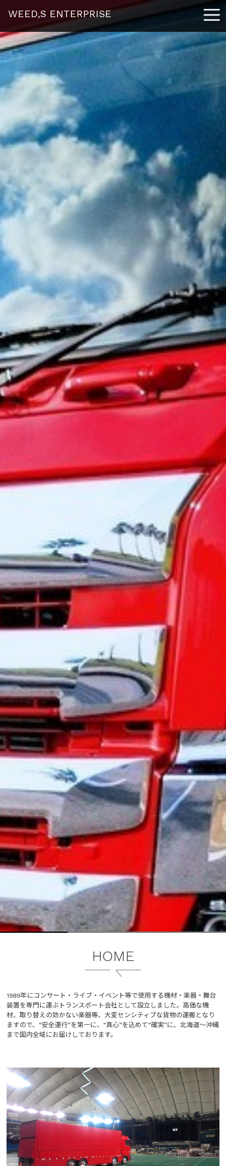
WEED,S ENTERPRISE (59, 14)
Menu (212, 11)
